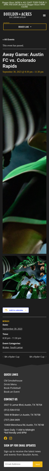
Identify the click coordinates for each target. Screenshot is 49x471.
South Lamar (16, 347)
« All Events (8, 39)
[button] (44, 15)
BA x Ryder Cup (11, 356)
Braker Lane (24, 26)
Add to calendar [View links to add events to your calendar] (16, 310)
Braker (6, 347)
